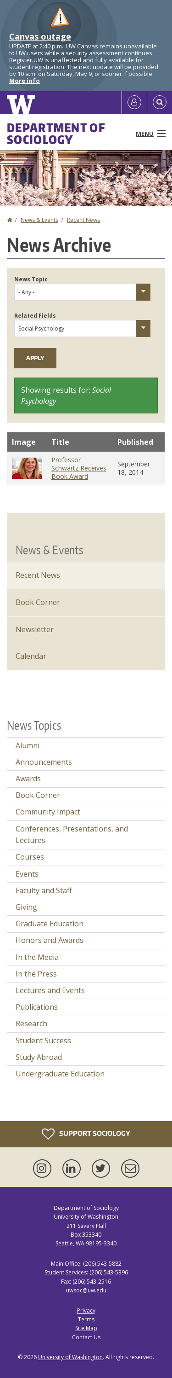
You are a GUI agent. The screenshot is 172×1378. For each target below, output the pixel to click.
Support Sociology (86, 1134)
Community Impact (48, 812)
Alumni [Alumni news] (27, 745)
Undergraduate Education (60, 1074)
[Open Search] (159, 102)
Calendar (31, 656)
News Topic (31, 279)
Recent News (83, 220)
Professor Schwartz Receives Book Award (78, 468)
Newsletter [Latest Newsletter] (35, 629)
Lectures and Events (50, 990)
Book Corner (38, 602)
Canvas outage (40, 36)
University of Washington (70, 1357)
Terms (86, 1319)
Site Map (86, 1328)
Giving (26, 907)
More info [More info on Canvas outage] (24, 80)
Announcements (44, 762)
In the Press (36, 974)
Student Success (43, 1040)
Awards (28, 778)
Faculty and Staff (44, 890)
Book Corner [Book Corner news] (38, 795)
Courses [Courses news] (30, 857)
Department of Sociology (56, 133)
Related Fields (35, 316)
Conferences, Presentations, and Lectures (72, 835)
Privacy (86, 1310)
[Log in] (134, 102)
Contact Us (86, 1337)
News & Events (39, 220)
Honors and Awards (49, 940)
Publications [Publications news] (37, 1007)
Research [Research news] (31, 1023)
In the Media (37, 957)
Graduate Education (49, 924)
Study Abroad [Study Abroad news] (39, 1057)
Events (27, 874)
